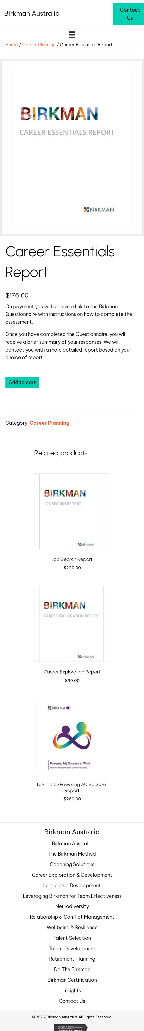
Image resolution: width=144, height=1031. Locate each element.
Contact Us (72, 1001)
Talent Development (72, 948)
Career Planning (39, 44)
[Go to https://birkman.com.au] (32, 13)
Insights (72, 990)
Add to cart (22, 382)
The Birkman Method (72, 854)
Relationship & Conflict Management (72, 917)
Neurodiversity (72, 906)
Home (11, 44)
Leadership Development (72, 885)
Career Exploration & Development (72, 875)
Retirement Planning (72, 959)
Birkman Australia (72, 843)
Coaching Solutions (72, 864)
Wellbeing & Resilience (72, 927)
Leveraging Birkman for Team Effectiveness (72, 896)
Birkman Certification (72, 980)
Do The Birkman (72, 969)
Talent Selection (72, 938)
